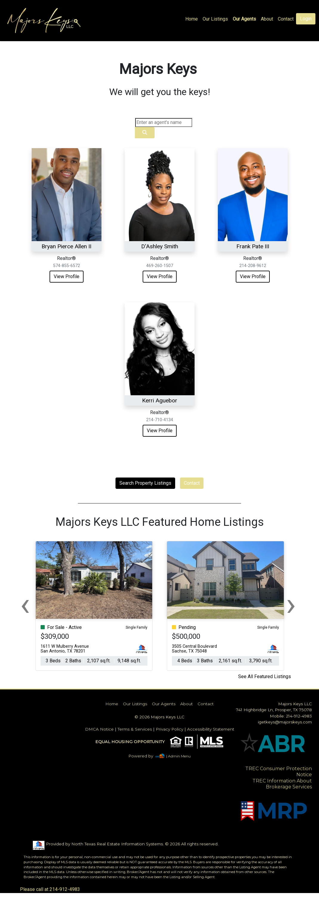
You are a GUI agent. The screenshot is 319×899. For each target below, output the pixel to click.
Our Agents (244, 19)
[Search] (163, 122)
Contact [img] (286, 19)
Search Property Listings (145, 483)
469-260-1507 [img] (159, 265)
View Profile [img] (66, 276)
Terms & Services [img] (135, 729)
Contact (192, 483)
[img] (144, 756)
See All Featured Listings (264, 676)
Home (191, 19)
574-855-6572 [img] (66, 265)
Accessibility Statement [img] (210, 729)
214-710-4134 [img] (159, 419)
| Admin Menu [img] (178, 756)
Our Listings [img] (215, 19)
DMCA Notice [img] (99, 729)
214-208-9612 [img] (252, 265)
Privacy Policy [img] (169, 729)
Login (306, 18)
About (267, 19)
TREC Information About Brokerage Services (282, 784)
